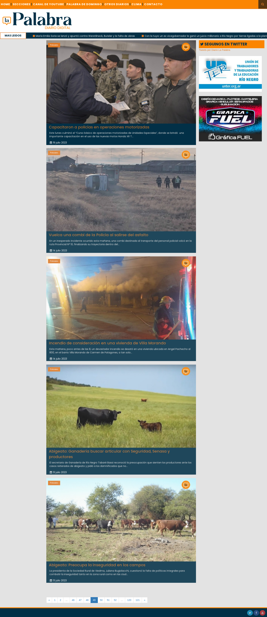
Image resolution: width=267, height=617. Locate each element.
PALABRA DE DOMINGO (85, 4)
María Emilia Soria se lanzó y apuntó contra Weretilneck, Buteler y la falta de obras (90, 36)
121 (138, 600)
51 (108, 600)
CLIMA (137, 4)
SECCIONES (22, 4)
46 (73, 600)
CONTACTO (153, 4)
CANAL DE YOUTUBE (49, 4)
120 (129, 600)
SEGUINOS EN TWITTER (223, 44)
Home (6, 4)
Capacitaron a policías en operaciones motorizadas (99, 127)
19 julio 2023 (58, 142)
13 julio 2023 (58, 470)
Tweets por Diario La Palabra (214, 50)
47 (80, 600)
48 (87, 600)
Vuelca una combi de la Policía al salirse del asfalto (98, 232)
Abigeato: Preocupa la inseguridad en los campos (97, 562)
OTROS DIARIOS (117, 4)
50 (101, 600)
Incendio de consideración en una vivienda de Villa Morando (107, 341)
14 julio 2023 (58, 248)
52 (115, 600)
